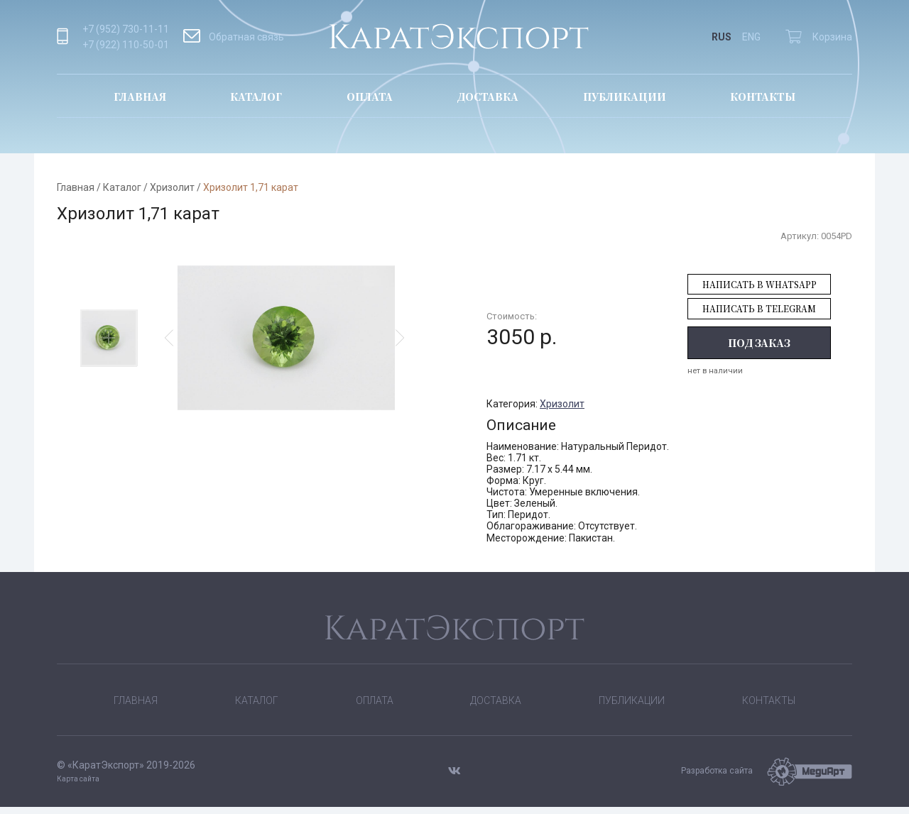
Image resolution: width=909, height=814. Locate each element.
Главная (140, 96)
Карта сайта (78, 786)
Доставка (487, 96)
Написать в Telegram (759, 308)
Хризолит (172, 187)
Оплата (370, 96)
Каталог (256, 96)
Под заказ (759, 343)
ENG (751, 37)
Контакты (762, 96)
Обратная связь (233, 37)
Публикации (624, 96)
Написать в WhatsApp (759, 284)
